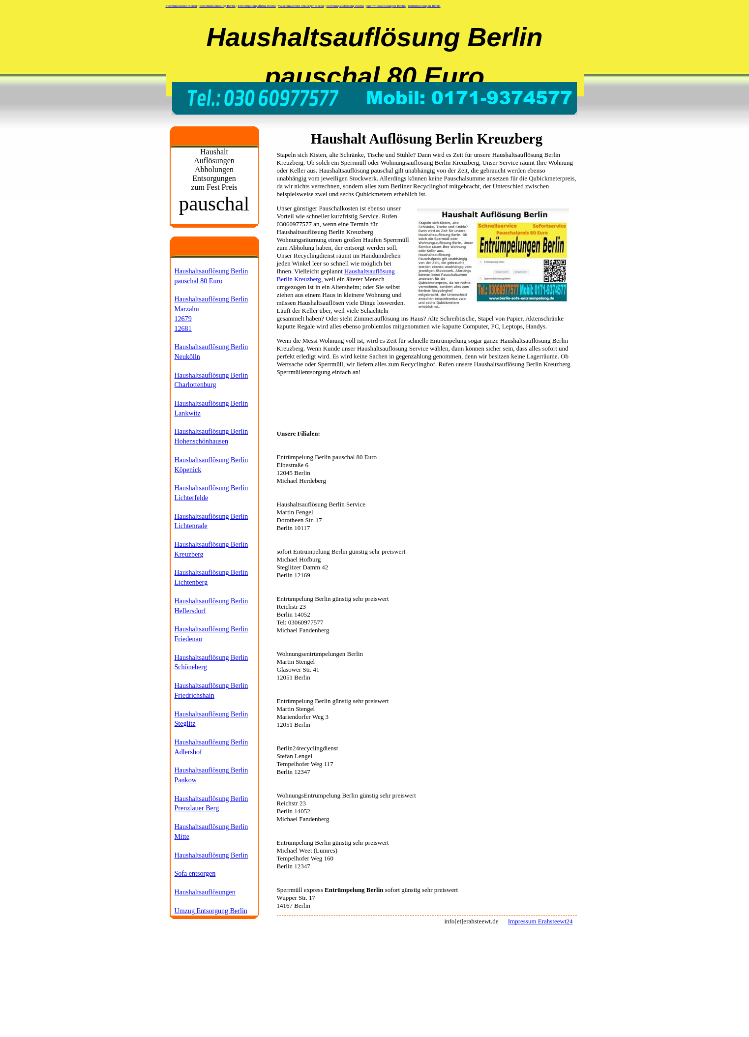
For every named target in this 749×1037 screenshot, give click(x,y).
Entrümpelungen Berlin (424, 6)
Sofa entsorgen (195, 873)
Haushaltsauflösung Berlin (211, 855)
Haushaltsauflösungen (205, 892)
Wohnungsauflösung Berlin (345, 6)
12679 (183, 319)
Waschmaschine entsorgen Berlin (301, 6)
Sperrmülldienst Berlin (181, 6)
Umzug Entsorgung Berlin (211, 911)
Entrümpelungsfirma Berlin (257, 6)
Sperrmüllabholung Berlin (217, 6)
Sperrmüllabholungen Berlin (386, 6)
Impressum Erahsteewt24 (540, 921)
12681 (183, 328)
